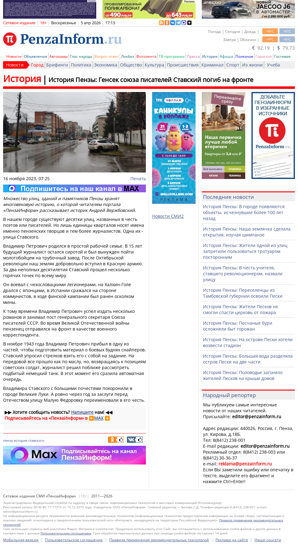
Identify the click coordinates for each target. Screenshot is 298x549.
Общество (131, 65)
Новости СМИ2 (168, 216)
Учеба (273, 65)
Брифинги (57, 65)
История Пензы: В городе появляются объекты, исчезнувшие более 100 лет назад (244, 212)
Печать (138, 178)
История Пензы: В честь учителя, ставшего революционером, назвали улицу (242, 273)
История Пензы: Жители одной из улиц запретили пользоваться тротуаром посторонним (245, 251)
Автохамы (58, 56)
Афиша (226, 56)
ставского (36, 440)
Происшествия (183, 65)
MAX (98, 418)
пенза (8, 440)
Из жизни (252, 65)
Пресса (193, 56)
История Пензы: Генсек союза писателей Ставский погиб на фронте (150, 79)
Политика (81, 65)
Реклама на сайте (231, 539)
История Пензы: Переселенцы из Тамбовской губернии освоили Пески (242, 293)
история (20, 440)
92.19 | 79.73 (273, 48)
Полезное (244, 56)
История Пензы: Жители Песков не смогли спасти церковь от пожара (240, 309)
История (210, 56)
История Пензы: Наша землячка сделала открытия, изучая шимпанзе (247, 232)
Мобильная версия (20, 539)
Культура (154, 65)
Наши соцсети (268, 539)
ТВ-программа (172, 56)
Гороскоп (263, 56)
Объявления (35, 56)
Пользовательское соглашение (74, 539)
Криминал (212, 65)
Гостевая (282, 56)
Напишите (82, 412)
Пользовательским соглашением (65, 533)
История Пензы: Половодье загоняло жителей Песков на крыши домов (242, 375)
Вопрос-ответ (106, 56)
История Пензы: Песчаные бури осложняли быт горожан (237, 326)
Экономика (105, 65)
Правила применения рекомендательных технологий (159, 539)
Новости (14, 56)
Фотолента (146, 56)
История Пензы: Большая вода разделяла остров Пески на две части (248, 359)
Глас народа (81, 56)
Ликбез (127, 56)
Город (37, 65)
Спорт (232, 65)
